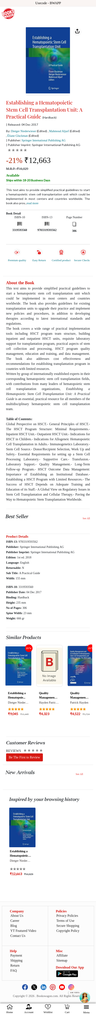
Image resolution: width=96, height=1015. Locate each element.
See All (86, 518)
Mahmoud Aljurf (59, 131)
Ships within (28, 180)
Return (15, 965)
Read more (32, 203)
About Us (16, 915)
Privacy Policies (67, 915)
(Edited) (42, 131)
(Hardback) (49, 117)
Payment (16, 955)
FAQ (13, 970)
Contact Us (17, 936)
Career (14, 920)
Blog (13, 925)
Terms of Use (65, 920)
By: (21, 131)
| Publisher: (36, 140)
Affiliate (62, 955)
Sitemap (61, 960)
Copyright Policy (67, 930)
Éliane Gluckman (17, 135)
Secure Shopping (67, 925)
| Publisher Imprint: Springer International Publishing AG (43, 145)
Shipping (16, 960)
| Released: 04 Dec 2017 (22, 124)
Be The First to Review (24, 757)
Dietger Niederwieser (23, 131)
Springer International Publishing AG (44, 140)
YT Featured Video (23, 930)
